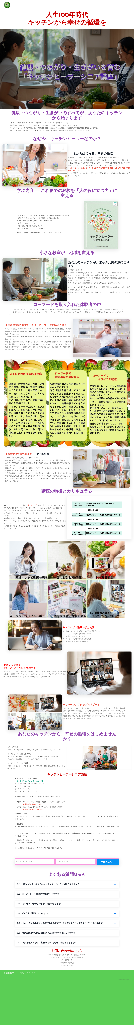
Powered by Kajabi (124, 1022)
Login (127, 5)
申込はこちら (103, 884)
